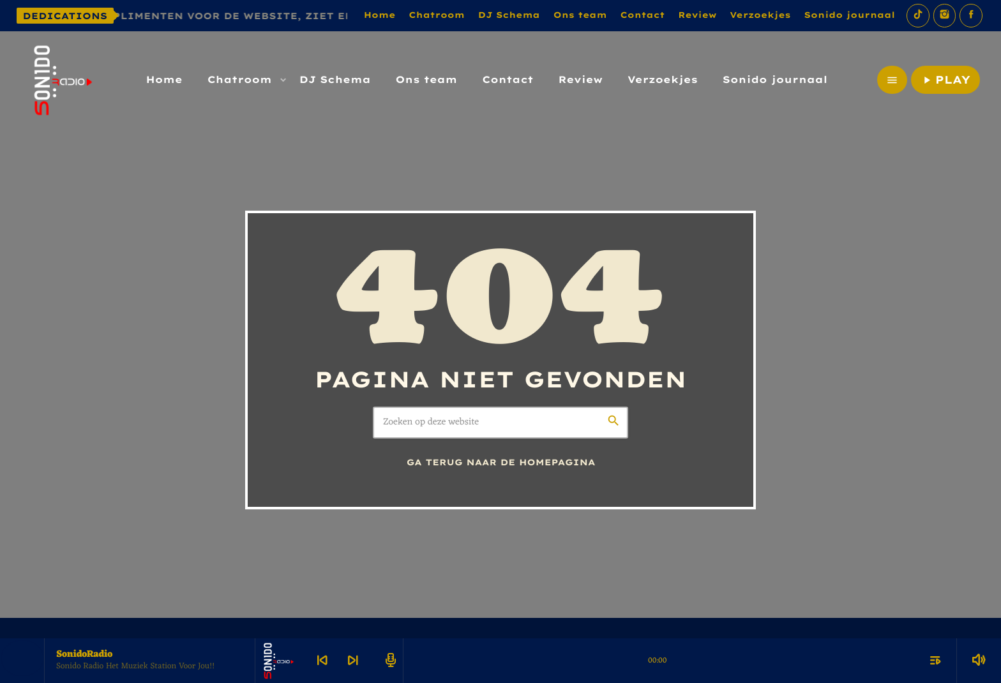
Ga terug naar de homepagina (501, 463)
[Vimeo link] (61, 79)
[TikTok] (918, 15)
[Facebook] (971, 15)
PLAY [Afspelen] (945, 80)
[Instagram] (944, 15)
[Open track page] (389, 660)
